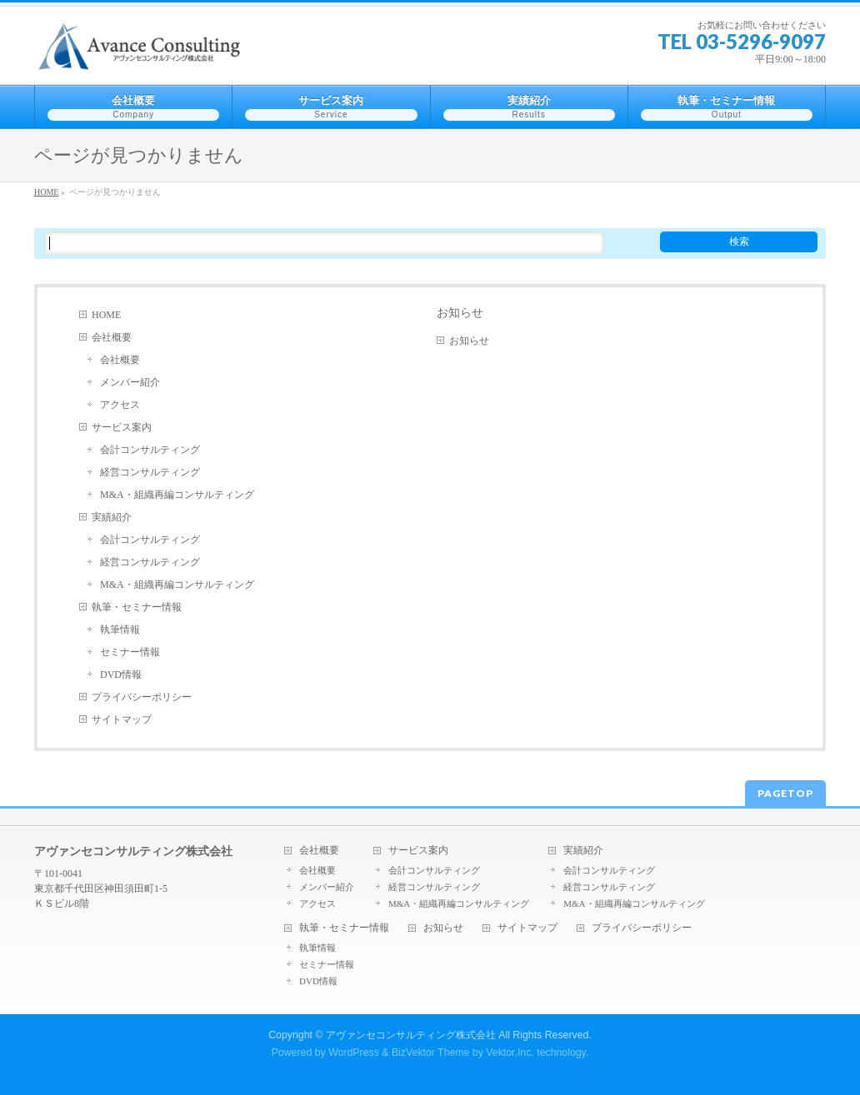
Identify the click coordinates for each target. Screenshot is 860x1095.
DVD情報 (121, 674)
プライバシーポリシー (142, 697)
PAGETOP (785, 793)
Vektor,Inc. (510, 1052)
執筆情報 (120, 629)
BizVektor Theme (431, 1052)
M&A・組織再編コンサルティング (177, 494)
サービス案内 (122, 427)
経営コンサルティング (150, 472)
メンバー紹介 (130, 382)
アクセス (120, 405)
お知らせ (460, 312)
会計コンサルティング (150, 449)
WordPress (353, 1052)
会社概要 (112, 337)
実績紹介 (112, 517)
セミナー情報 (130, 652)
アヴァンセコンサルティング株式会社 (411, 1035)
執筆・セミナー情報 (137, 607)
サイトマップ (122, 719)
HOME (106, 315)
